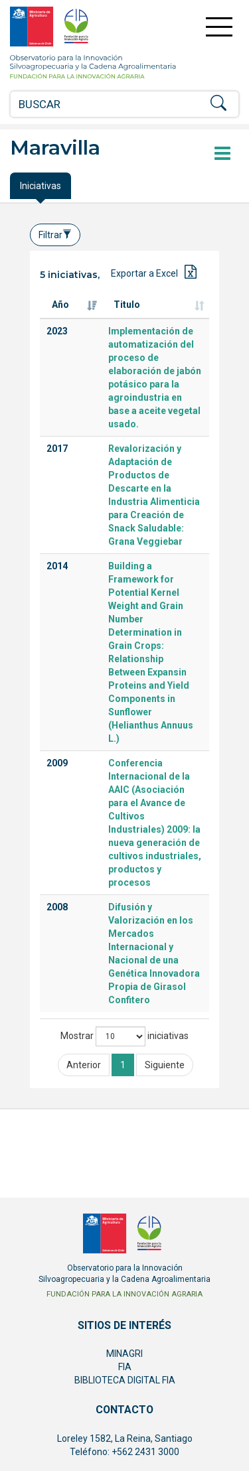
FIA (124, 1367)
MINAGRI (124, 1353)
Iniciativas (40, 185)
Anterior (83, 1065)
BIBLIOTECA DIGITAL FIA (124, 1380)
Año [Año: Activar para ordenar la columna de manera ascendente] (60, 304)
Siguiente (165, 1065)
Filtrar (55, 235)
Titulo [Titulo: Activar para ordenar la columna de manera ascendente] (127, 304)
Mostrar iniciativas (124, 1036)
